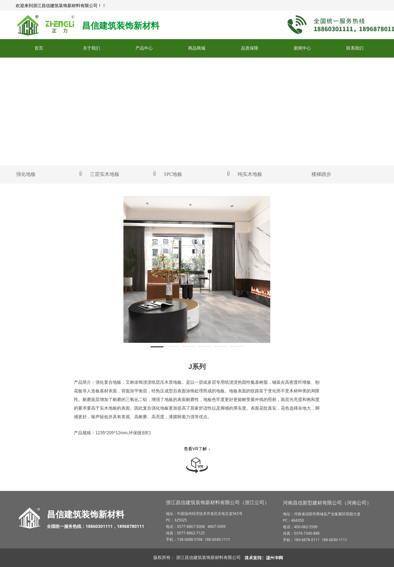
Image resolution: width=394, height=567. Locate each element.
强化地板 (49, 174)
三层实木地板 (123, 174)
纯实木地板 (250, 174)
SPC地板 (197, 174)
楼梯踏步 (321, 174)
